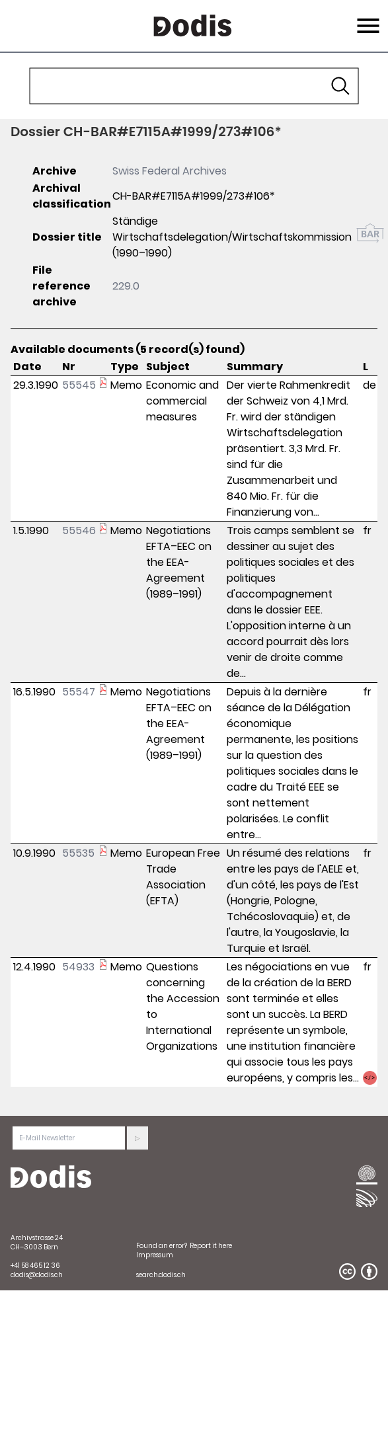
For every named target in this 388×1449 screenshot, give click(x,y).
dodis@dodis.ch (37, 1275)
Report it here (211, 1246)
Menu (366, 17)
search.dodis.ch (161, 1275)
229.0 (125, 286)
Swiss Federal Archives (169, 170)
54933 (78, 966)
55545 (79, 385)
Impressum (154, 1255)
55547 (78, 691)
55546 (79, 530)
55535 (78, 853)
